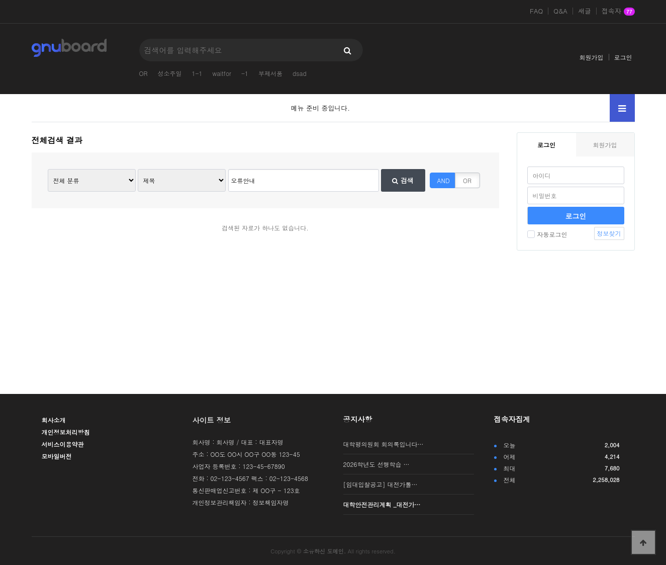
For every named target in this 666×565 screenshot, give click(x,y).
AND (443, 180)
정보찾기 (609, 233)
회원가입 (592, 57)
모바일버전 (57, 456)
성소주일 (170, 73)
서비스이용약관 (63, 444)
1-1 (197, 73)
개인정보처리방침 (66, 432)
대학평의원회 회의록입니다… (383, 444)
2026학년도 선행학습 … (376, 464)
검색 (402, 180)
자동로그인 (547, 234)
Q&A (560, 11)
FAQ (536, 11)
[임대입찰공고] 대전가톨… (380, 484)
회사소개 (54, 420)
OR (143, 73)
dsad (300, 73)
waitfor (222, 73)
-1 (244, 73)
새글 (584, 11)
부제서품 (270, 73)
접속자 (618, 12)
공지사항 (357, 419)
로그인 (623, 57)
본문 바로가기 (0, 0)
